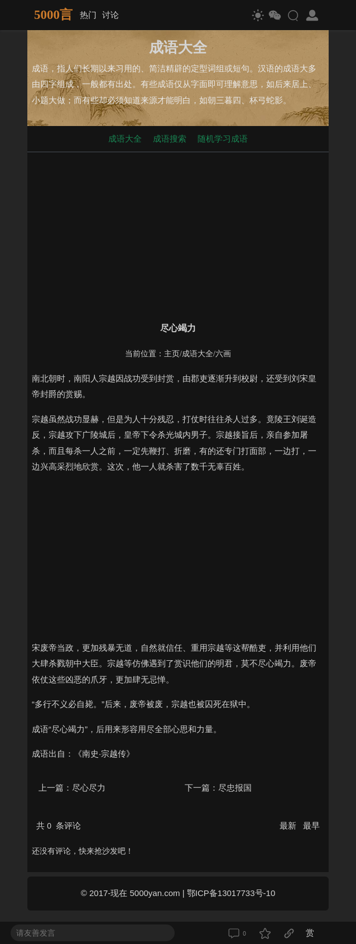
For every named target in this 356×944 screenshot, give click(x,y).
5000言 (53, 15)
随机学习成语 (223, 138)
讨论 (110, 15)
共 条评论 (58, 825)
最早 (311, 825)
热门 (88, 15)
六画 (223, 354)
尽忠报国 (235, 787)
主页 (172, 354)
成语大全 (125, 138)
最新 (289, 825)
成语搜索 (169, 138)
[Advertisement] (178, 235)
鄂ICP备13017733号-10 (231, 893)
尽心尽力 (88, 787)
